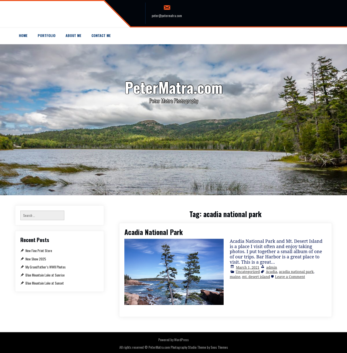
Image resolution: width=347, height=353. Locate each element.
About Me (73, 35)
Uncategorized (248, 271)
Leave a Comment (290, 276)
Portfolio (47, 35)
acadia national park (296, 271)
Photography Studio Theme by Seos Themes (199, 347)
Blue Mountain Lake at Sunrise (45, 275)
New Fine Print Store (38, 250)
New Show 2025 (35, 258)
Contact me (101, 35)
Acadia (271, 271)
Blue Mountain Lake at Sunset (44, 283)
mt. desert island (256, 276)
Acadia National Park (153, 232)
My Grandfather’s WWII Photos (45, 266)
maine (235, 276)
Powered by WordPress (173, 339)
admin (271, 267)
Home (23, 35)
